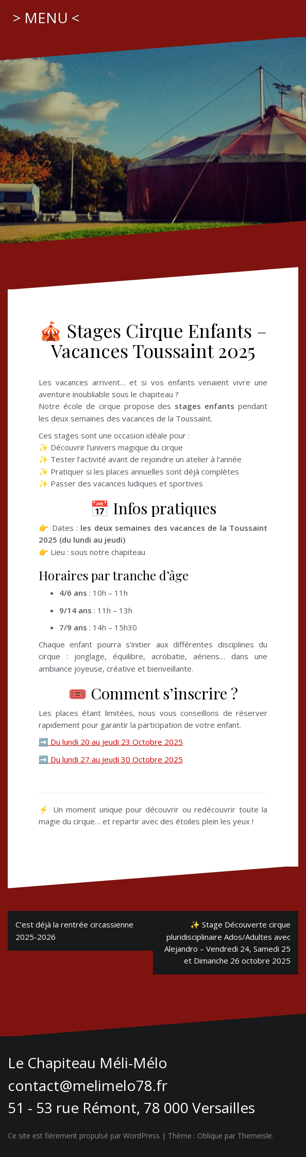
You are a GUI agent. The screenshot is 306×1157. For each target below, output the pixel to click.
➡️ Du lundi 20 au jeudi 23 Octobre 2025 (111, 742)
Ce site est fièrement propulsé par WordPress (84, 1135)
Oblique (210, 1135)
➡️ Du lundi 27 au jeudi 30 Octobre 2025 (111, 759)
